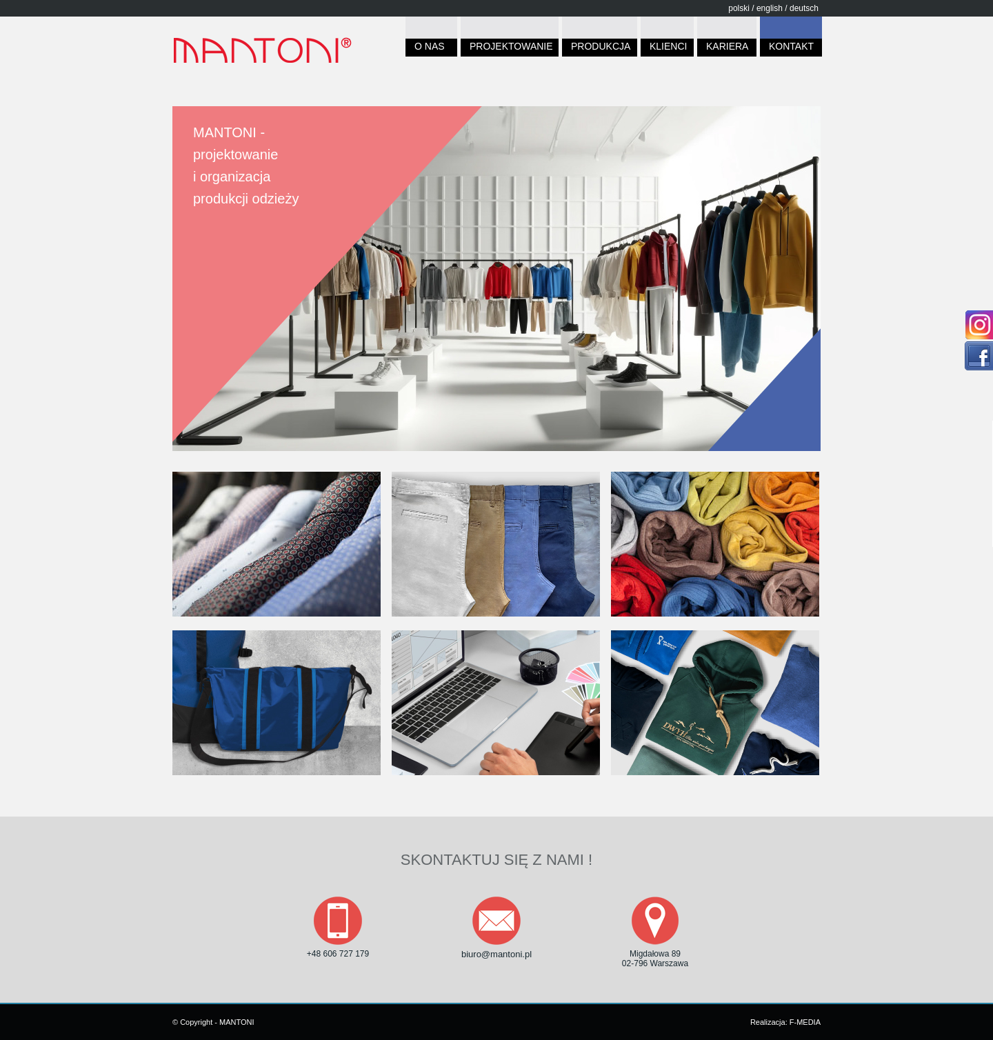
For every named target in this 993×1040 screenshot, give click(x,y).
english (769, 8)
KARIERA (726, 49)
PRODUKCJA (599, 49)
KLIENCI (667, 49)
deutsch (804, 8)
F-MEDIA (805, 1022)
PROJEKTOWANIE (510, 49)
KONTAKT (791, 49)
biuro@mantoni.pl (496, 954)
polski (739, 8)
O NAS (431, 49)
